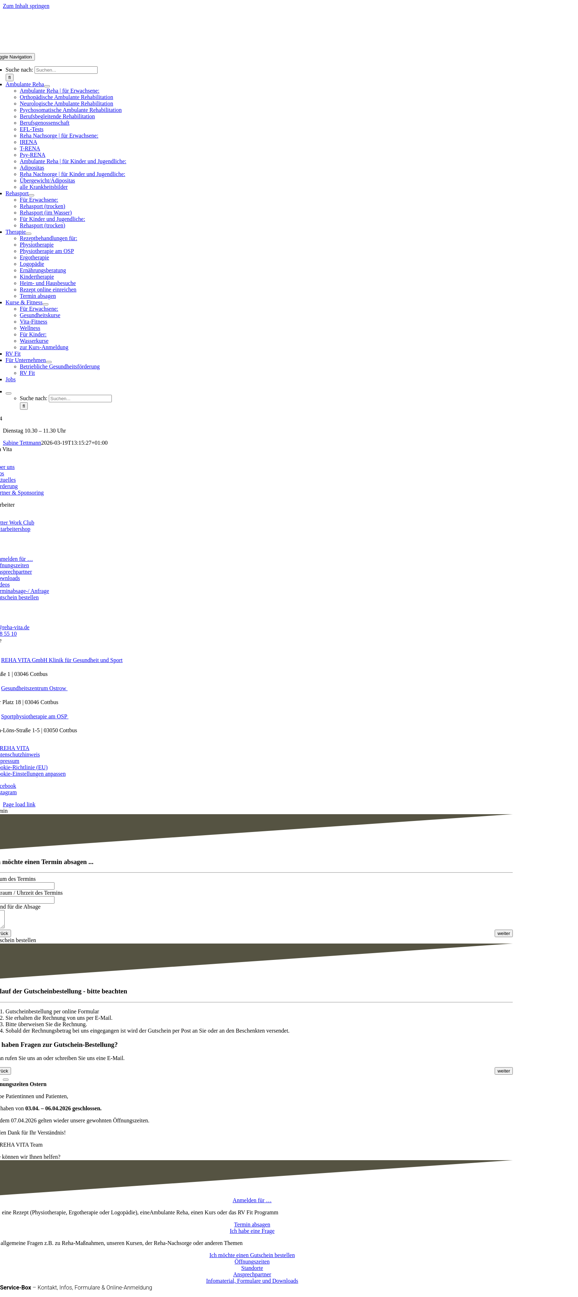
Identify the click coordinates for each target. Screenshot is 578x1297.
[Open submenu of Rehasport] (31, 195)
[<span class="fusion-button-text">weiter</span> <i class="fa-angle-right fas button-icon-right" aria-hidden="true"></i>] (504, 936)
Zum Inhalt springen (26, 6)
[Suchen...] (66, 70)
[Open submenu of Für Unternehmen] (49, 362)
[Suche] (10, 77)
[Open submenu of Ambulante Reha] (47, 86)
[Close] (6, 1083)
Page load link (19, 804)
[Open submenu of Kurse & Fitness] (45, 304)
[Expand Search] (8, 393)
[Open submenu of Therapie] (28, 234)
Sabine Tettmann (22, 443)
